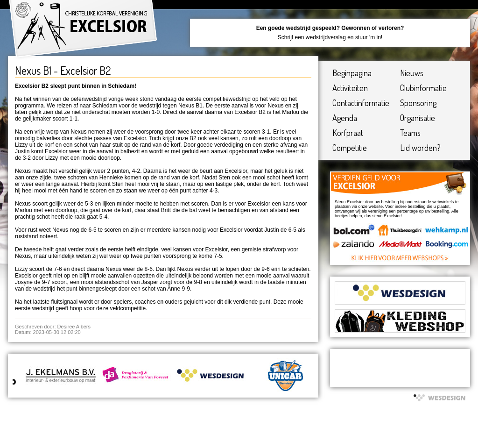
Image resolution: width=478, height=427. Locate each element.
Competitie (349, 147)
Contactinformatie (360, 103)
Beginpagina (352, 73)
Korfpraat (347, 133)
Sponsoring (418, 103)
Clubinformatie (423, 88)
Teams (410, 133)
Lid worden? (420, 147)
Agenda (344, 118)
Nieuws (411, 73)
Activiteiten (350, 88)
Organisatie (417, 118)
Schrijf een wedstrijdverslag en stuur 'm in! (330, 37)
